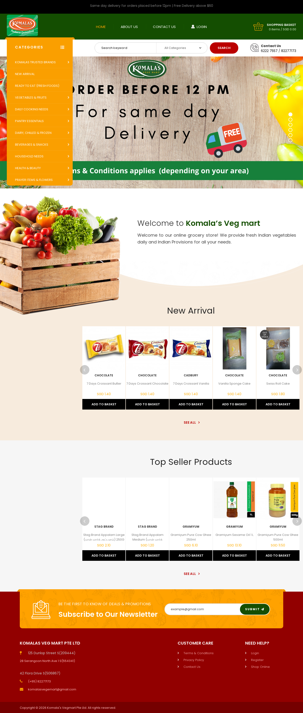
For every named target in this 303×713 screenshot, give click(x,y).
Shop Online (260, 667)
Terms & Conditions (198, 653)
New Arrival (25, 74)
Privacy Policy (193, 660)
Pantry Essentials (29, 121)
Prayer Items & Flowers (34, 180)
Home (101, 26)
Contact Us (164, 26)
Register (257, 660)
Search (224, 48)
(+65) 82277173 (39, 681)
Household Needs (29, 156)
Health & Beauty (28, 168)
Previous (84, 369)
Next (297, 369)
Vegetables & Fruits (31, 97)
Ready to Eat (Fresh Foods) (37, 86)
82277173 (288, 50)
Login (202, 26)
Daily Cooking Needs (31, 109)
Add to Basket (104, 404)
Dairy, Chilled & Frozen (33, 133)
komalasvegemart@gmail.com (52, 689)
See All (191, 422)
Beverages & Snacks (31, 144)
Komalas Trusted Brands (35, 62)
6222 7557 (269, 50)
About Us (129, 26)
